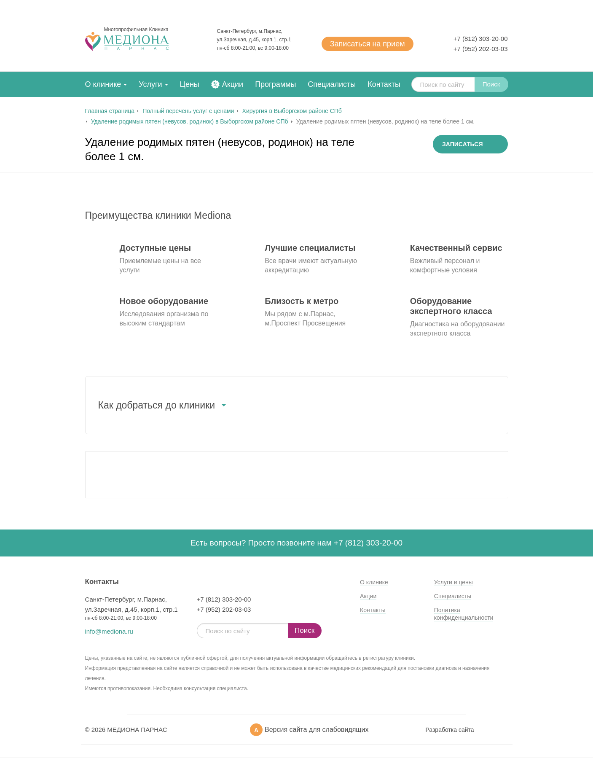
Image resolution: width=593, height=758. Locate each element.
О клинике (103, 84)
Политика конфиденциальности (464, 614)
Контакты (384, 84)
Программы (275, 84)
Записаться (367, 44)
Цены (189, 84)
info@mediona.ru (109, 631)
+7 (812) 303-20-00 (480, 38)
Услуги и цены (453, 582)
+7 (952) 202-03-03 (480, 48)
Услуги (150, 84)
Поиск (491, 84)
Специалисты (332, 84)
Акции (232, 84)
